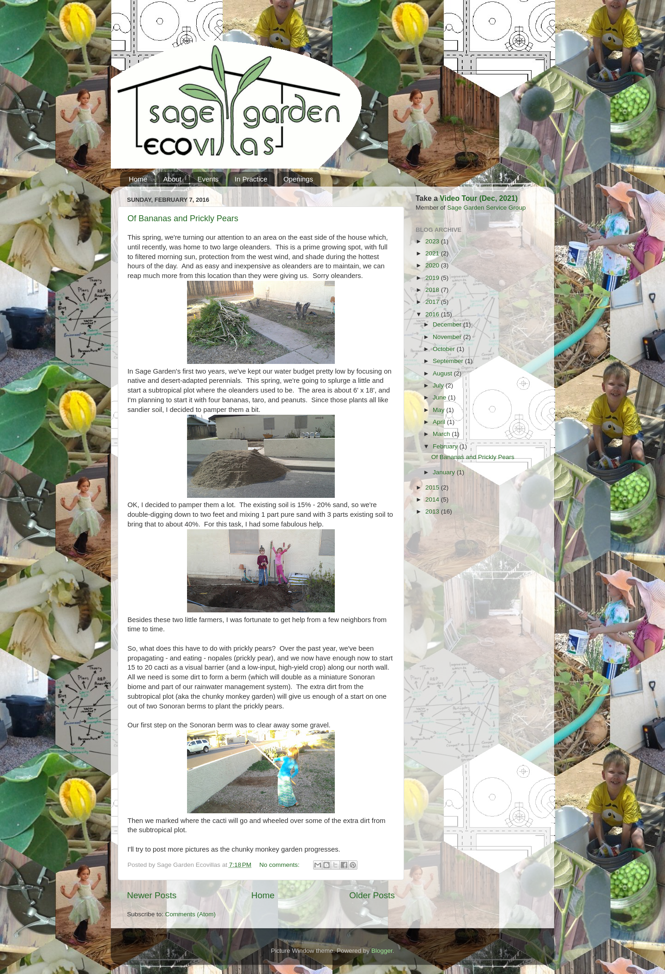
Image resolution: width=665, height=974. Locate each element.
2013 (433, 511)
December (448, 324)
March (442, 433)
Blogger (382, 950)
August (443, 373)
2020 (433, 265)
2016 (433, 314)
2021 (433, 253)
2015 (433, 487)
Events (207, 179)
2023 (433, 241)
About (172, 179)
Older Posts (372, 895)
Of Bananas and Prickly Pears (182, 218)
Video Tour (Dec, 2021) (479, 198)
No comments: (281, 864)
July (439, 385)
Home (138, 179)
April (440, 421)
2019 (433, 277)
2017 (433, 301)
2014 (433, 499)
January (445, 472)
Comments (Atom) (190, 914)
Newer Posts (151, 895)
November (448, 336)
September (449, 360)
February (446, 446)
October (445, 348)
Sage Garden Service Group (486, 207)
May (439, 409)
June (440, 397)
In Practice (251, 179)
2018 (433, 289)
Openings (298, 179)
